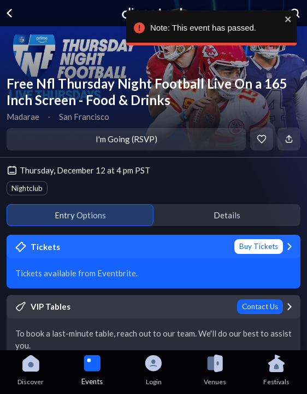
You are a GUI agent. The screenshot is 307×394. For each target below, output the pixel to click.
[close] (293, 19)
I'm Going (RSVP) (126, 139)
